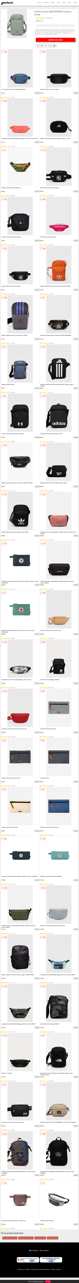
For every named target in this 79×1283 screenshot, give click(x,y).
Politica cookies (56, 1269)
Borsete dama (52, 1238)
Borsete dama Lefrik (26, 1238)
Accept (48, 1281)
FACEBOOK (34, 1251)
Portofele (75, 2)
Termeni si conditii (23, 1269)
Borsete (69, 2)
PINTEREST (44, 1251)
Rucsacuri (53, 2)
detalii (37, 93)
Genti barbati (46, 2)
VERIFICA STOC (55, 39)
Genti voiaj (64, 2)
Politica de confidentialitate (40, 1269)
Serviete (58, 2)
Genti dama (39, 2)
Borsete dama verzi (9, 1238)
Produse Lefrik (40, 1238)
